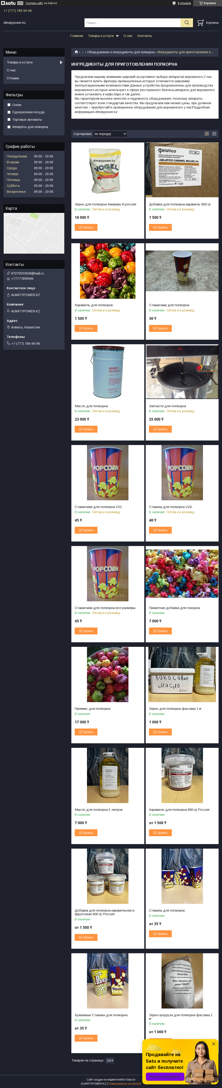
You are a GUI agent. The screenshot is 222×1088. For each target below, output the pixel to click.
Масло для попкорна (91, 406)
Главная (76, 36)
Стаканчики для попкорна (169, 305)
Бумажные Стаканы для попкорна (101, 1015)
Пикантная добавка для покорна (174, 608)
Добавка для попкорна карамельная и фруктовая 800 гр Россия (104, 912)
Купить (88, 227)
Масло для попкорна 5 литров (99, 809)
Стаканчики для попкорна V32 (98, 507)
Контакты (144, 36)
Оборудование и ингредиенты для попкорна (120, 52)
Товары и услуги (101, 36)
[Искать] (187, 22)
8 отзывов (184, 3)
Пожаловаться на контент (124, 1083)
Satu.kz (130, 1079)
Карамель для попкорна (94, 305)
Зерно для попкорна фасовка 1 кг (175, 708)
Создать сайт (34, 3)
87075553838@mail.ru (27, 273)
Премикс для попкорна (92, 708)
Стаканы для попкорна (167, 910)
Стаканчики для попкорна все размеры (105, 608)
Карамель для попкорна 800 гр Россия (179, 809)
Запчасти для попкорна (167, 406)
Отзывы (13, 78)
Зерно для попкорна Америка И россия (105, 204)
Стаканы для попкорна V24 (170, 507)
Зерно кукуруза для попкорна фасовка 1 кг (180, 1017)
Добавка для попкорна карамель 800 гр (180, 204)
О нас (128, 36)
